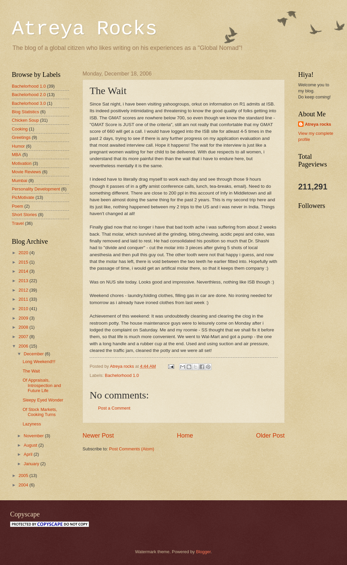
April (28, 454)
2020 (24, 252)
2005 (24, 475)
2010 (24, 308)
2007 (24, 336)
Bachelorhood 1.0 (122, 375)
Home (185, 435)
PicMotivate (23, 197)
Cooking (20, 128)
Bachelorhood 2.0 (29, 94)
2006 (24, 346)
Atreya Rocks (84, 29)
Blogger (203, 551)
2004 (24, 484)
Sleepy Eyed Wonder (43, 400)
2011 (24, 299)
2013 (24, 280)
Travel (18, 223)
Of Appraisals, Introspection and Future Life (42, 385)
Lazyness (32, 423)
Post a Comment (114, 408)
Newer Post (98, 435)
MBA (16, 154)
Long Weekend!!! (39, 361)
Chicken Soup (25, 120)
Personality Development (36, 188)
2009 (24, 318)
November (34, 435)
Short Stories (24, 214)
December (34, 353)
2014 (24, 271)
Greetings (21, 137)
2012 (24, 290)
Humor (18, 146)
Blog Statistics (25, 111)
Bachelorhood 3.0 (29, 103)
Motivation (22, 163)
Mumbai (19, 180)
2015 (24, 262)
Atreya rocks (318, 124)
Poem (17, 206)
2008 (24, 327)
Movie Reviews (26, 171)
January (32, 463)
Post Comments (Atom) (131, 448)
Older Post (270, 435)
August (31, 445)
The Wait (31, 371)
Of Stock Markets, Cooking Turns (40, 412)
